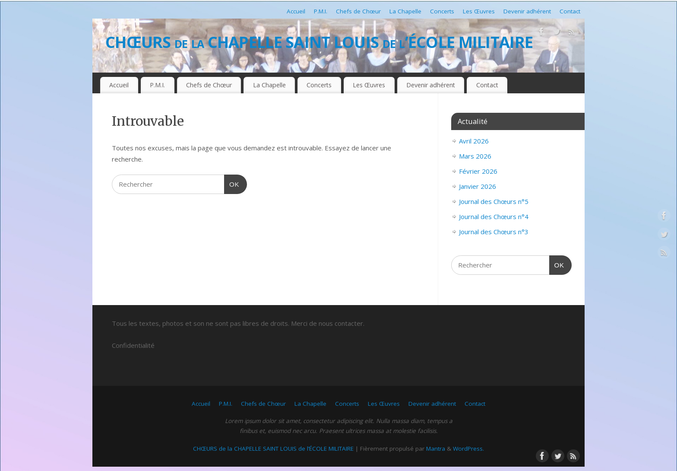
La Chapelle (405, 11)
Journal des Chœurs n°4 (493, 216)
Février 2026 (478, 171)
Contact (570, 11)
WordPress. (468, 448)
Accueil (296, 11)
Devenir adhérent (527, 11)
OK (232, 183)
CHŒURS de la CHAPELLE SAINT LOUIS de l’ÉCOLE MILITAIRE (319, 42)
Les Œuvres (479, 11)
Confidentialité (133, 345)
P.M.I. (320, 11)
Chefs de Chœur (358, 11)
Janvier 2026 (477, 186)
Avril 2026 (474, 141)
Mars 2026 (475, 156)
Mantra (435, 448)
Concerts (442, 11)
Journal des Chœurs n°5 (493, 201)
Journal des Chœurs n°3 (493, 231)
